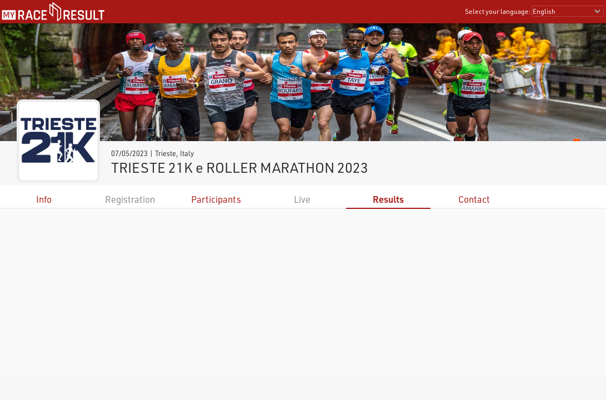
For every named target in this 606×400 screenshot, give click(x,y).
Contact (474, 199)
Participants (216, 199)
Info (44, 199)
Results (388, 199)
